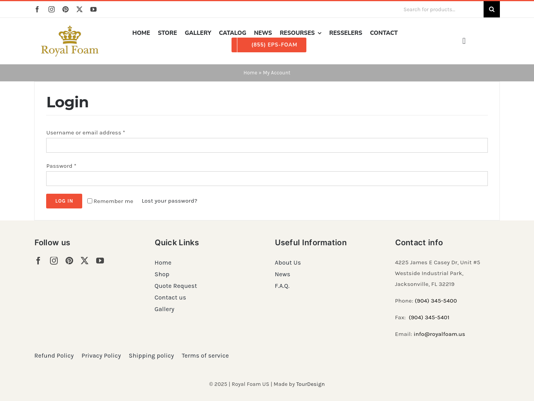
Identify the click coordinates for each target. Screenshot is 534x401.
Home (250, 73)
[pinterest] (65, 9)
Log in (64, 201)
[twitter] (79, 9)
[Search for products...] (440, 9)
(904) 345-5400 (436, 300)
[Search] (492, 9)
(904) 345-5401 (429, 317)
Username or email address (85, 132)
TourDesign (310, 384)
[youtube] (93, 9)
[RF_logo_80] (70, 28)
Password (61, 165)
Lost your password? (169, 200)
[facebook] (37, 9)
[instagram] (51, 9)
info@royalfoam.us (439, 333)
